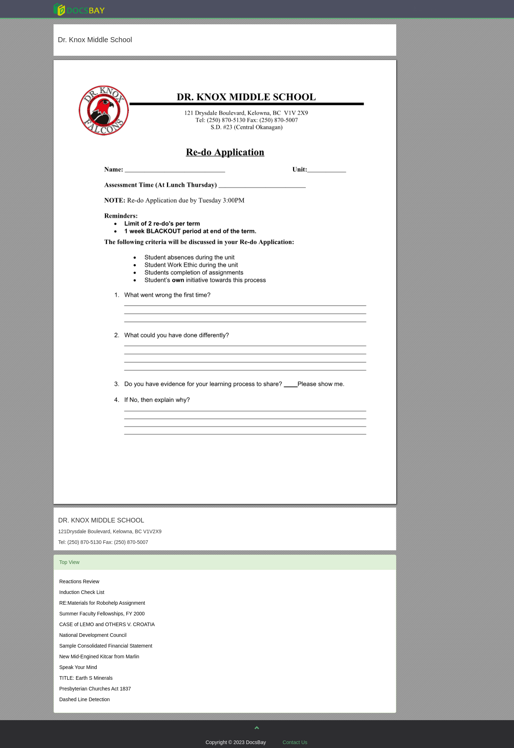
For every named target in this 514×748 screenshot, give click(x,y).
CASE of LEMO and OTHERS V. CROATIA (107, 624)
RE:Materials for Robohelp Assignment (102, 603)
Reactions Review (79, 581)
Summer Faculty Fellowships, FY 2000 (102, 613)
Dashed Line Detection (84, 699)
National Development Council (92, 635)
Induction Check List (81, 592)
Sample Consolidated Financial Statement (105, 646)
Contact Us (295, 742)
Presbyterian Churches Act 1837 (95, 689)
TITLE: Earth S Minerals (85, 678)
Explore (132, 9)
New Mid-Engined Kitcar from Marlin (99, 656)
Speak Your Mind (78, 667)
